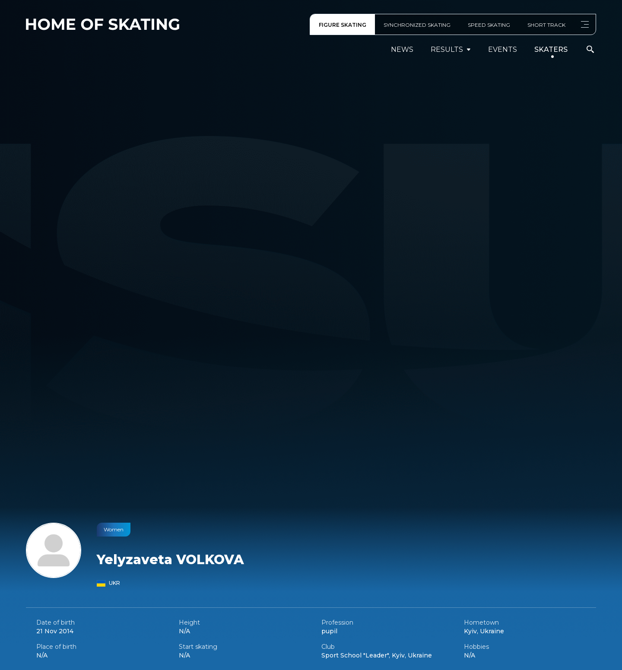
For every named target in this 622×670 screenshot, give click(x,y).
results (451, 49)
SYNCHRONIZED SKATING (417, 25)
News (402, 49)
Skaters (551, 49)
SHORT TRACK (546, 25)
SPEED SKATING (489, 25)
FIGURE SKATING (342, 25)
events (502, 49)
